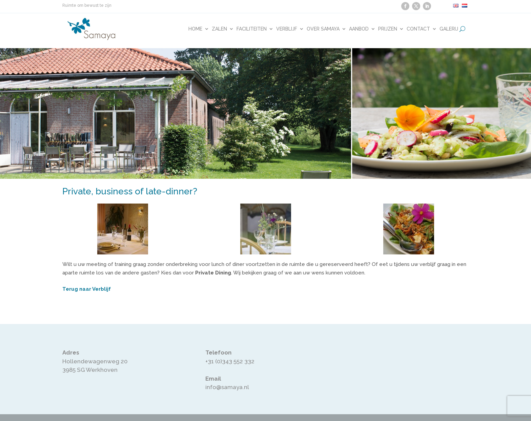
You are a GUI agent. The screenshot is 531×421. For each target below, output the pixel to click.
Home (195, 29)
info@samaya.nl (227, 387)
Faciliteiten (252, 29)
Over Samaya (323, 29)
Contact (418, 29)
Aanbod (359, 29)
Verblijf (286, 29)
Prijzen (387, 29)
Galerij (449, 29)
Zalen (219, 29)
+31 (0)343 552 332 (229, 361)
